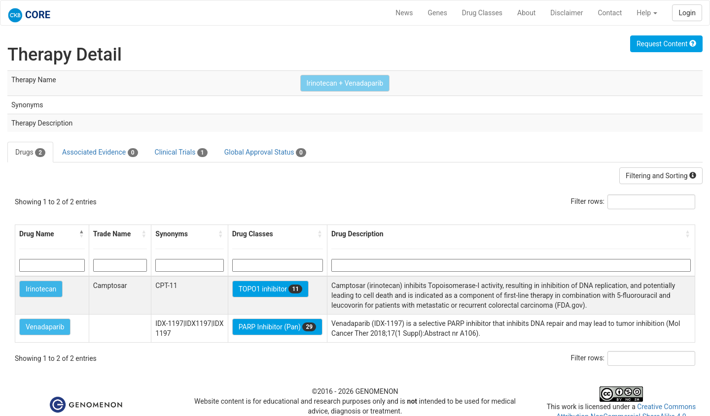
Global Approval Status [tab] (265, 152)
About (526, 13)
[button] (82, 234)
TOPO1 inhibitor (271, 289)
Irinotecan (41, 289)
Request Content (666, 44)
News (404, 13)
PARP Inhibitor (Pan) (278, 326)
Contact (610, 13)
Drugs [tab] (30, 152)
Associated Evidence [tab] (100, 152)
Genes (437, 13)
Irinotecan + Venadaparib (345, 83)
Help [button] (647, 13)
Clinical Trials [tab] (181, 152)
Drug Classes (482, 13)
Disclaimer (566, 13)
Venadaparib (45, 327)
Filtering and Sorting (661, 176)
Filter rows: (588, 201)
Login (687, 13)
